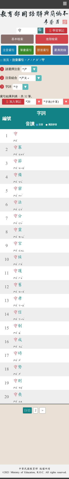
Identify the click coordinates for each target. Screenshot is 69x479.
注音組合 (23, 78)
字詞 (16, 87)
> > (22, 60)
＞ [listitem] (42, 410)
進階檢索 (52, 39)
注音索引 (9, 50)
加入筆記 (15, 101)
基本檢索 (17, 39)
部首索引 (43, 50)
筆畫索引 (26, 50)
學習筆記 (58, 30)
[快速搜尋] (27, 30)
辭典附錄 (60, 50)
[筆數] (33, 102)
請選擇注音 (21, 69)
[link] (56, 102)
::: (1, 60)
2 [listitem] (35, 410)
